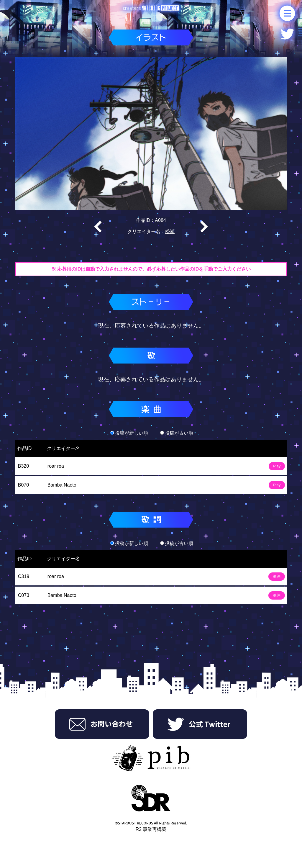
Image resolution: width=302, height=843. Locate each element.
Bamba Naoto (61, 484)
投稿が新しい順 (129, 433)
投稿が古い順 (176, 433)
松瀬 (170, 231)
